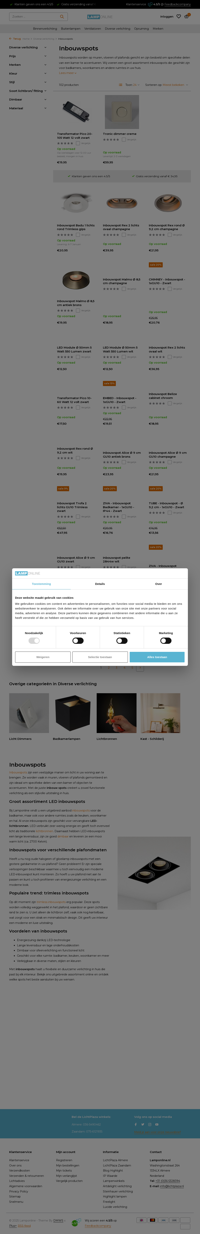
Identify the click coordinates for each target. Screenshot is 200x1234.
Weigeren (42, 657)
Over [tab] (158, 583)
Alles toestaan (157, 657)
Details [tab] (100, 583)
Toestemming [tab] (41, 583)
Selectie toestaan (100, 657)
